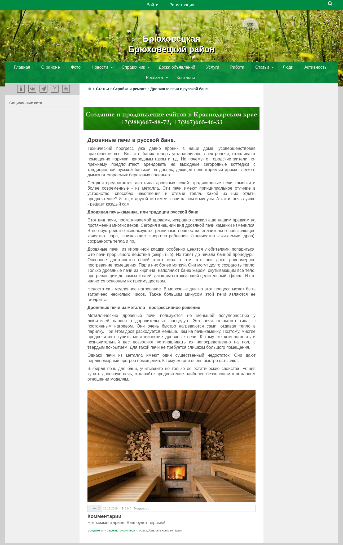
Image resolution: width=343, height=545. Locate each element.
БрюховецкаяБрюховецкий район (171, 42)
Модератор (141, 500)
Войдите (93, 522)
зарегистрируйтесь (121, 522)
